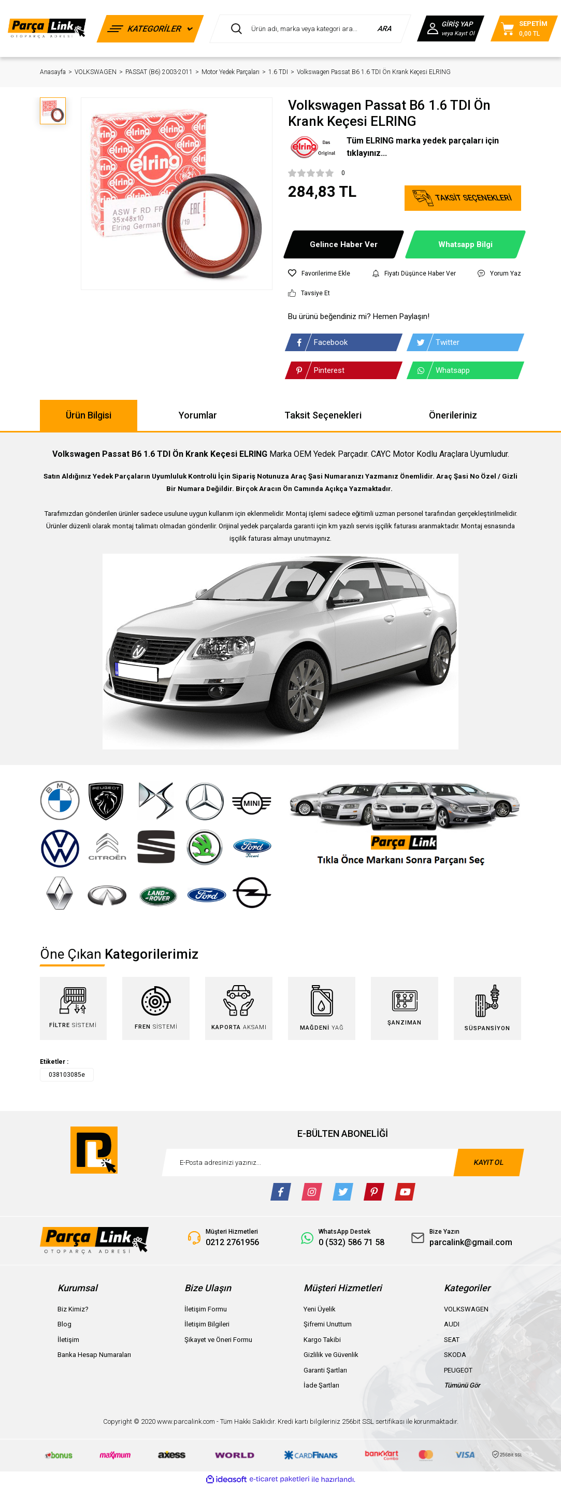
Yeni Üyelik (320, 1309)
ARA (385, 28)
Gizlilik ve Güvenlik (331, 1355)
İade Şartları (321, 1385)
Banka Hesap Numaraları (94, 1355)
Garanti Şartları (325, 1370)
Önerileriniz (453, 415)
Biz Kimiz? (73, 1309)
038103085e (67, 1074)
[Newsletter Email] (343, 1162)
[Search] (310, 28)
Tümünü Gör (462, 1385)
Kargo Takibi (322, 1340)
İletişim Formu (205, 1309)
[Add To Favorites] (319, 273)
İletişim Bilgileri (206, 1324)
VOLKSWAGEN (466, 1309)
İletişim (68, 1340)
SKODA (455, 1355)
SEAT (451, 1340)
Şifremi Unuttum (328, 1324)
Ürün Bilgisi (88, 415)
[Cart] (524, 28)
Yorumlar (198, 415)
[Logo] (47, 28)
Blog (64, 1324)
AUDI (451, 1324)
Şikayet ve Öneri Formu (218, 1340)
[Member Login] (450, 28)
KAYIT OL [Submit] (488, 1162)
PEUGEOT (458, 1370)
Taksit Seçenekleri (323, 415)
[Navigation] (150, 28)
